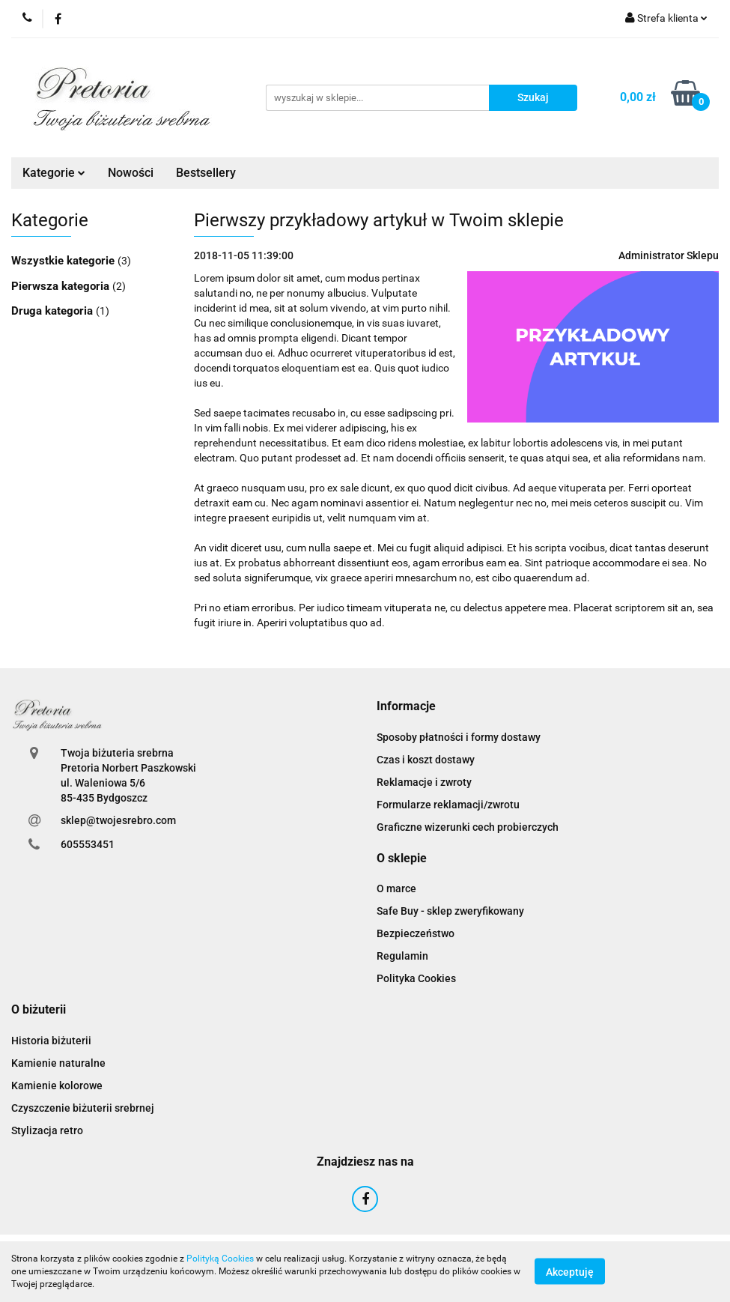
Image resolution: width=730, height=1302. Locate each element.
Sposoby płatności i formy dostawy (459, 737)
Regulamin (402, 956)
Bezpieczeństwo (415, 933)
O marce (396, 888)
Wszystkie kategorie (64, 260)
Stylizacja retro (47, 1130)
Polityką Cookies (220, 1258)
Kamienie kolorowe (57, 1085)
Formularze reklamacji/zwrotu (448, 805)
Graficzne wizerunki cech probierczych (468, 827)
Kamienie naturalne (58, 1063)
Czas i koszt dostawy (426, 760)
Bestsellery (206, 173)
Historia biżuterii (51, 1041)
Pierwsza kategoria (61, 286)
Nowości (130, 173)
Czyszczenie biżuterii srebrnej (82, 1108)
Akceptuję (570, 1272)
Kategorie (53, 173)
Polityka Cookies (416, 978)
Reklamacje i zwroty (424, 782)
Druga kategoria (53, 311)
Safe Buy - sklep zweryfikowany (450, 911)
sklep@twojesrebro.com (118, 820)
